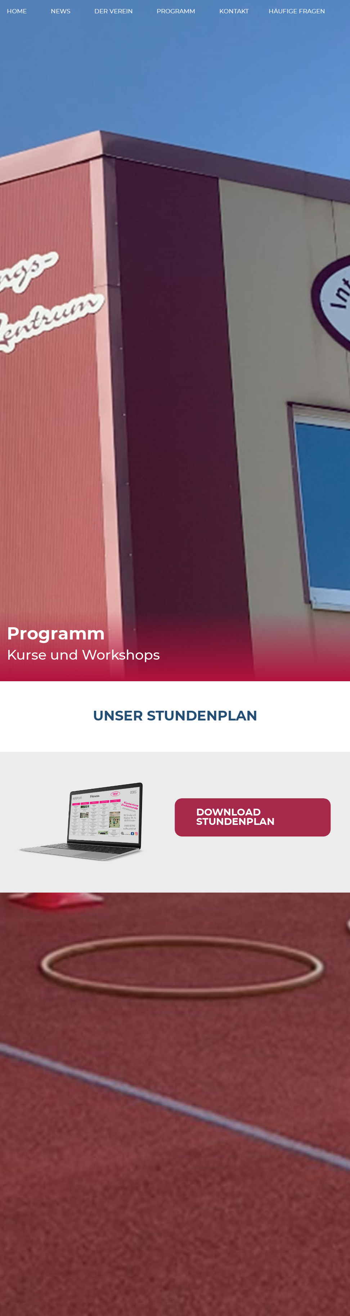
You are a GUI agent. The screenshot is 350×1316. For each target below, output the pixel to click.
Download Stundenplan (235, 829)
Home (17, 18)
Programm (176, 18)
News (61, 18)
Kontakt (234, 18)
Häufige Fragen (297, 18)
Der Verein (113, 18)
